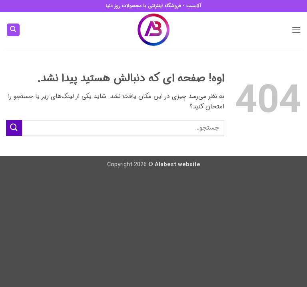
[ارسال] (14, 128)
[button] (296, 29)
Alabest (165, 164)
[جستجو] (13, 30)
